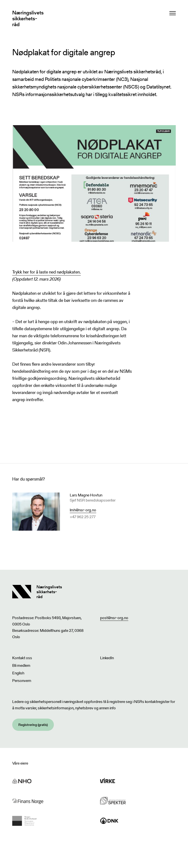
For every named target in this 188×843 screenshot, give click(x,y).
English (18, 673)
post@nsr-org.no (114, 618)
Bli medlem (21, 665)
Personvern (21, 680)
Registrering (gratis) (33, 724)
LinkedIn (107, 658)
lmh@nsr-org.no (83, 510)
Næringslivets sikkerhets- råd (28, 18)
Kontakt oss (22, 658)
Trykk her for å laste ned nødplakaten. (46, 272)
